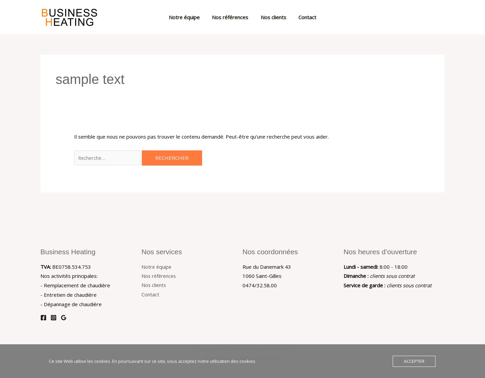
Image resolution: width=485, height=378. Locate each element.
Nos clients (272, 17)
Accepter (414, 361)
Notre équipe (187, 17)
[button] (436, 17)
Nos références (231, 17)
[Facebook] (43, 318)
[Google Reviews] (64, 318)
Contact (304, 17)
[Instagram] (54, 318)
